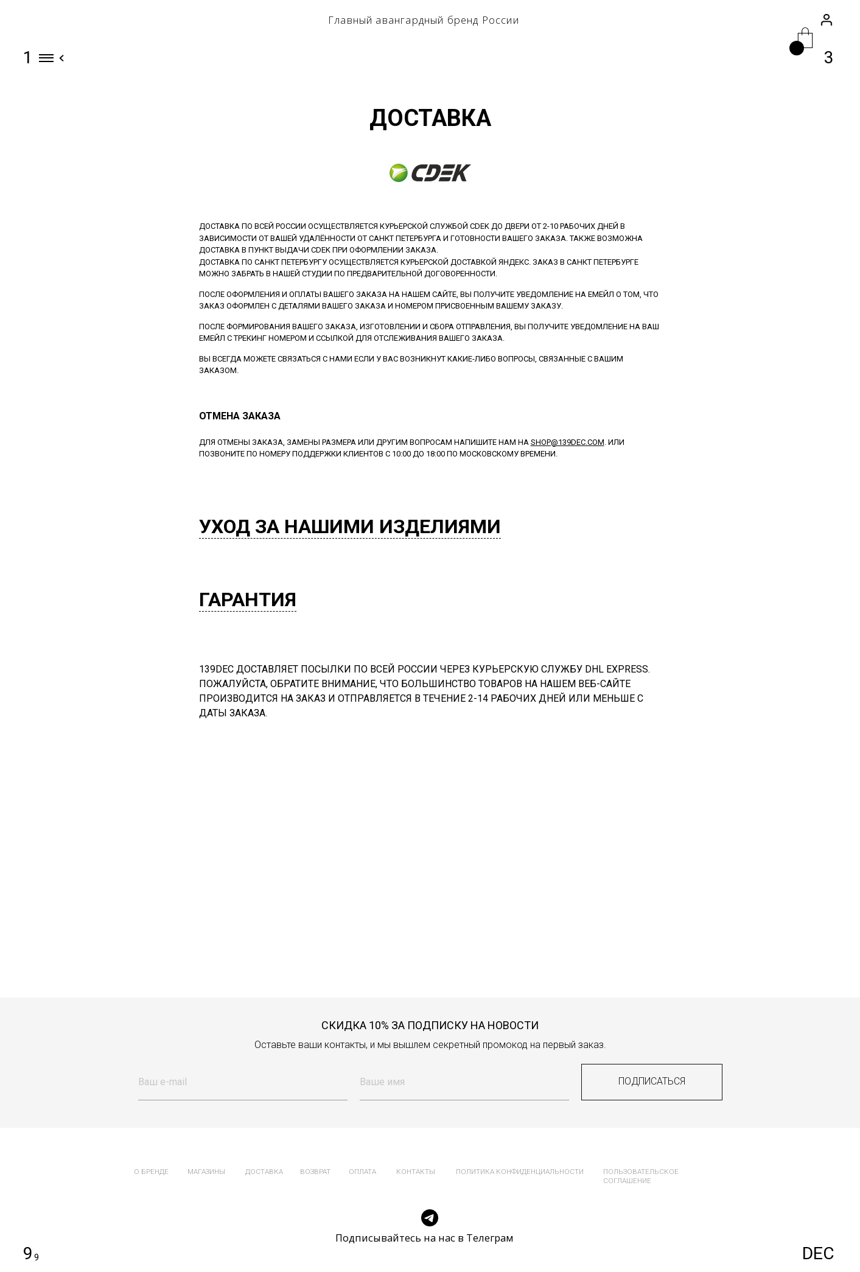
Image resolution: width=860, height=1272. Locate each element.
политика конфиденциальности (520, 1171)
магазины (206, 1171)
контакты (415, 1171)
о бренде (151, 1171)
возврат (315, 1171)
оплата (362, 1171)
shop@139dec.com (567, 442)
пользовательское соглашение (641, 1176)
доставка (264, 1171)
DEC (818, 1253)
